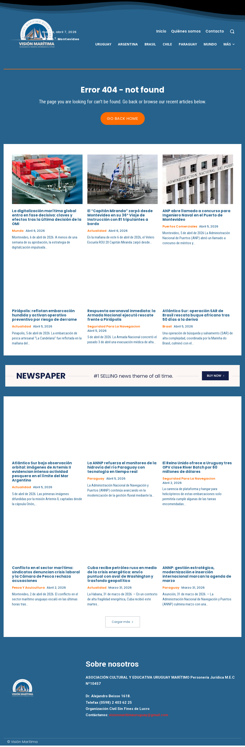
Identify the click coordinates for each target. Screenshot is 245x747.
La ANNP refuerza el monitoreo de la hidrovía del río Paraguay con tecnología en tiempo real (121, 469)
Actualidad (96, 232)
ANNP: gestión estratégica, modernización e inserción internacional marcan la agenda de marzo (196, 576)
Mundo (18, 232)
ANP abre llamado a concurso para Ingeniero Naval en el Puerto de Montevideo (196, 216)
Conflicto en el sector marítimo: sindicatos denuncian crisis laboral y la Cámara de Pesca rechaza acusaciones (46, 576)
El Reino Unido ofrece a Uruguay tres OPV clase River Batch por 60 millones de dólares (197, 469)
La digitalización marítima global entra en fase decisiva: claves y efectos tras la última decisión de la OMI (46, 218)
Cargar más (123, 623)
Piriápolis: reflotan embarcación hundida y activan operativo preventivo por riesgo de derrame (44, 316)
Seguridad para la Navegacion (113, 328)
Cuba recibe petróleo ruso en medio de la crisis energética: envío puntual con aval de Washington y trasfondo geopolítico (122, 576)
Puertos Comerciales (179, 228)
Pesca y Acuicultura (28, 589)
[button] (232, 31)
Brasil (167, 328)
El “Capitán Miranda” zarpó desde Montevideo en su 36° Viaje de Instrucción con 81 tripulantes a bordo (120, 218)
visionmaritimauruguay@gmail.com (138, 716)
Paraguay (95, 480)
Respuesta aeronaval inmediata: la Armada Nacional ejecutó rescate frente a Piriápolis (121, 316)
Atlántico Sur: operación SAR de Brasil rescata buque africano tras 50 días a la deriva (196, 316)
